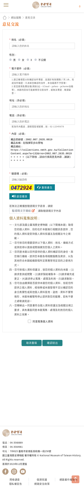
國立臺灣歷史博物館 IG (14, 471)
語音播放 (21, 196)
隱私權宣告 (15, 483)
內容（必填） (18, 133)
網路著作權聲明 (68, 479)
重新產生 (47, 187)
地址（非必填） (18, 100)
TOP (75, 479)
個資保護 (42, 479)
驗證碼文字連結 (21, 210)
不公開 (42, 60)
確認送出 (52, 343)
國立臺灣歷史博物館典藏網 (42, 5)
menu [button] (6, 5)
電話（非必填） (18, 115)
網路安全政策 (42, 483)
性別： (13, 55)
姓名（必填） (18, 39)
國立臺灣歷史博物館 (13, 433)
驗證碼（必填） (19, 173)
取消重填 (31, 343)
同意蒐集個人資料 (43, 321)
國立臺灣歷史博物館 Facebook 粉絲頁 (5, 471)
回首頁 (4, 17)
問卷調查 (15, 479)
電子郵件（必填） (20, 68)
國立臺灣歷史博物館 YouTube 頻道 (23, 471)
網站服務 (16, 17)
